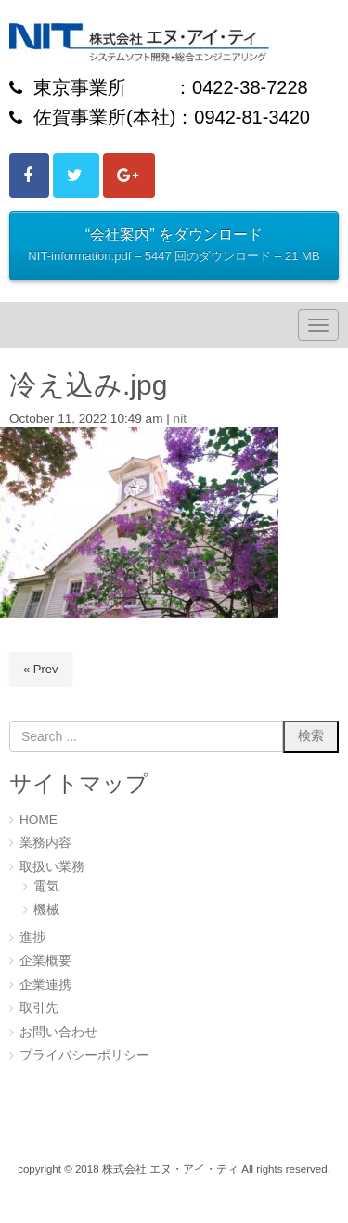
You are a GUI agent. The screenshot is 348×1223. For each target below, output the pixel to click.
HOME (38, 819)
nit (180, 418)
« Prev (40, 669)
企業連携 (45, 985)
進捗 (32, 937)
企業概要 (45, 961)
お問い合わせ (58, 1032)
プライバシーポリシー (84, 1055)
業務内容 (45, 843)
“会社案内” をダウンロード (173, 247)
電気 (46, 886)
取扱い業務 (51, 867)
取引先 (38, 1008)
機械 (46, 910)
